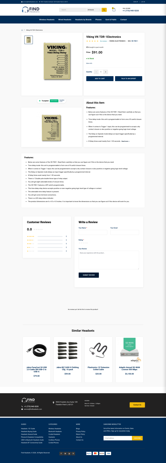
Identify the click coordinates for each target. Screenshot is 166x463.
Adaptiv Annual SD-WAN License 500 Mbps (129, 368)
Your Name (83, 228)
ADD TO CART (100, 78)
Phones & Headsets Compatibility (32, 437)
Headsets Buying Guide (29, 431)
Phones (98, 20)
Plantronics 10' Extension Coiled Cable (98, 368)
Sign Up (135, 2)
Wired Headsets (64, 20)
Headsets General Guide (29, 434)
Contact (123, 20)
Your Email (114, 228)
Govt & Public (110, 20)
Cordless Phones (54, 440)
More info (89, 63)
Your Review (83, 249)
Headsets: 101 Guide (28, 428)
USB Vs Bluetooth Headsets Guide (32, 440)
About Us (79, 437)
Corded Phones (54, 443)
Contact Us (137, 405)
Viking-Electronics (117, 41)
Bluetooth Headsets (55, 431)
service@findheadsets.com (29, 2)
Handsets (52, 437)
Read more (126, 141)
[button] (114, 9)
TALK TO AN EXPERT (128, 78)
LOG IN (143, 2)
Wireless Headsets (47, 20)
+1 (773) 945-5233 (30, 406)
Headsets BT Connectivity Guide (31, 443)
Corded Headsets (54, 434)
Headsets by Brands (83, 20)
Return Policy (80, 434)
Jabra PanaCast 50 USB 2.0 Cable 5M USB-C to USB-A (36, 369)
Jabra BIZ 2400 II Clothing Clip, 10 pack (67, 368)
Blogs (78, 428)
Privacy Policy (80, 431)
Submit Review (89, 275)
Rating (81, 240)
